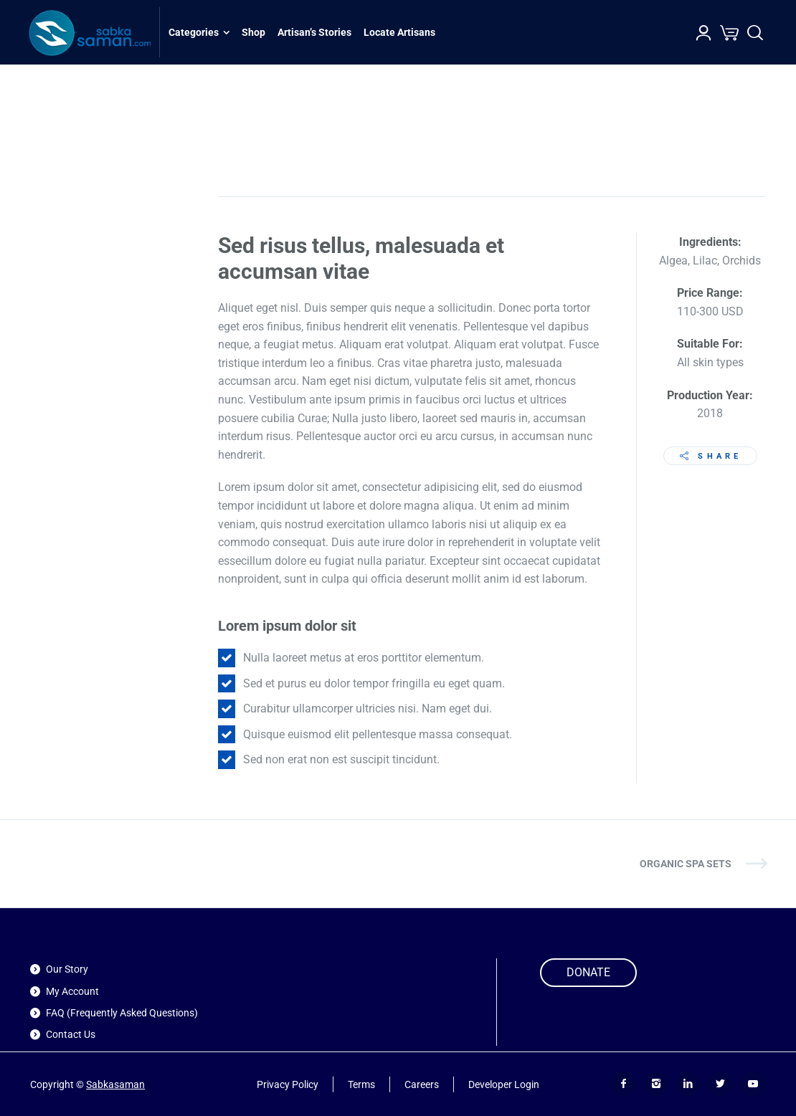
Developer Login (503, 1084)
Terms (361, 1084)
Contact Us (70, 1034)
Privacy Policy (287, 1084)
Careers (421, 1084)
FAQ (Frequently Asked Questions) (122, 1013)
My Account (72, 991)
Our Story (67, 969)
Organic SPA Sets (685, 863)
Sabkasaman (115, 1084)
